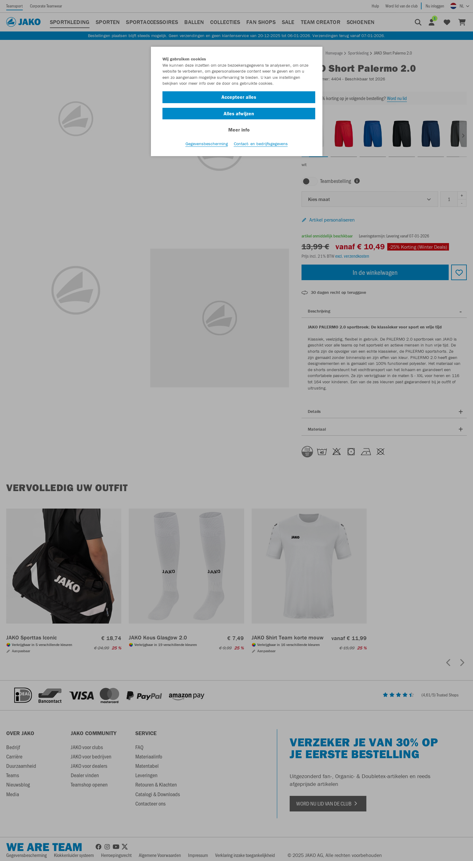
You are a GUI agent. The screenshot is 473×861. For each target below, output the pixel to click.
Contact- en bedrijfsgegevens (261, 143)
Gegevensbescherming (207, 143)
